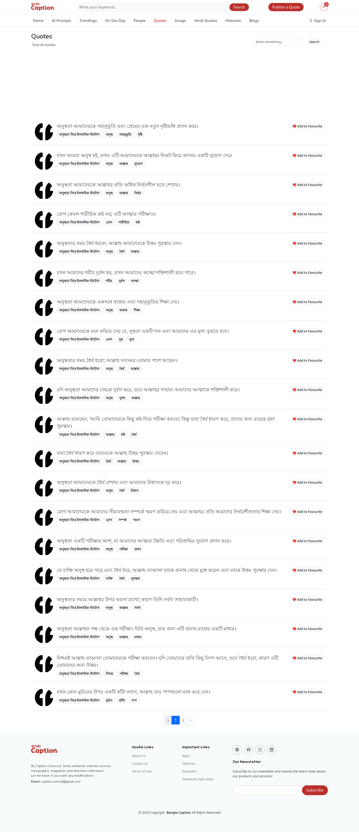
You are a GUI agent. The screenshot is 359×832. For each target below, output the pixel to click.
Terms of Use (142, 771)
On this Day (115, 20)
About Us (139, 755)
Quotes (160, 20)
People (140, 20)
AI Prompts (61, 20)
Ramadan (189, 771)
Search (239, 7)
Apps (186, 755)
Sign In (317, 20)
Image (180, 20)
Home (38, 20)
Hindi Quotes (205, 20)
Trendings (88, 20)
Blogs (254, 20)
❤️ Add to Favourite (307, 126)
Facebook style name (198, 779)
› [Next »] (190, 720)
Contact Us (140, 763)
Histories (233, 20)
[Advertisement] (179, 81)
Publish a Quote (285, 7)
